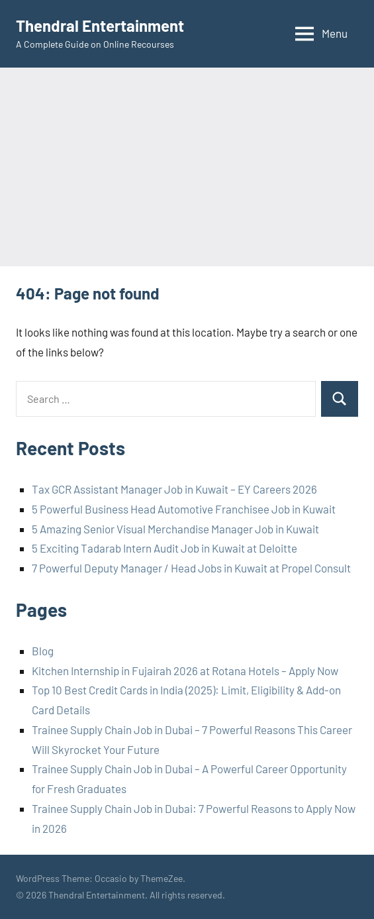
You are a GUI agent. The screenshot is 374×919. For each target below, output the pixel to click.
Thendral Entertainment (100, 25)
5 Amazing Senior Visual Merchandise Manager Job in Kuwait (175, 528)
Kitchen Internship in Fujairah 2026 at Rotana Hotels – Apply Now (185, 670)
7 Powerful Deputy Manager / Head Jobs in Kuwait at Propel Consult (191, 567)
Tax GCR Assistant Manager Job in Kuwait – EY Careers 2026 (174, 489)
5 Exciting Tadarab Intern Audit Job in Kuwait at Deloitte (164, 548)
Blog (43, 650)
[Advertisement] (187, 167)
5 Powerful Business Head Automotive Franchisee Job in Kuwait (184, 508)
